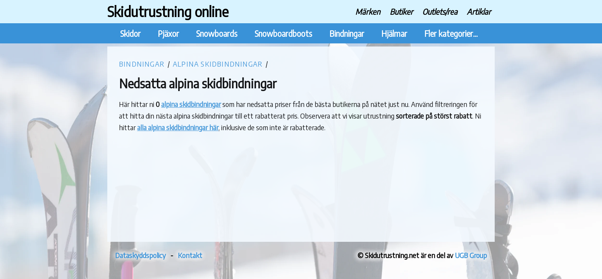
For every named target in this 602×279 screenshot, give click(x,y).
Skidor (130, 33)
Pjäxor (168, 33)
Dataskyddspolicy (140, 255)
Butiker (401, 11)
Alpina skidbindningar (218, 63)
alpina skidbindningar (191, 104)
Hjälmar (394, 33)
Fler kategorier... (451, 33)
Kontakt (190, 255)
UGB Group (471, 255)
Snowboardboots (283, 33)
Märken (367, 11)
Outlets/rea (440, 11)
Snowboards (216, 33)
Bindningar (346, 33)
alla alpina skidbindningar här (177, 127)
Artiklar (479, 11)
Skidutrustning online (168, 11)
